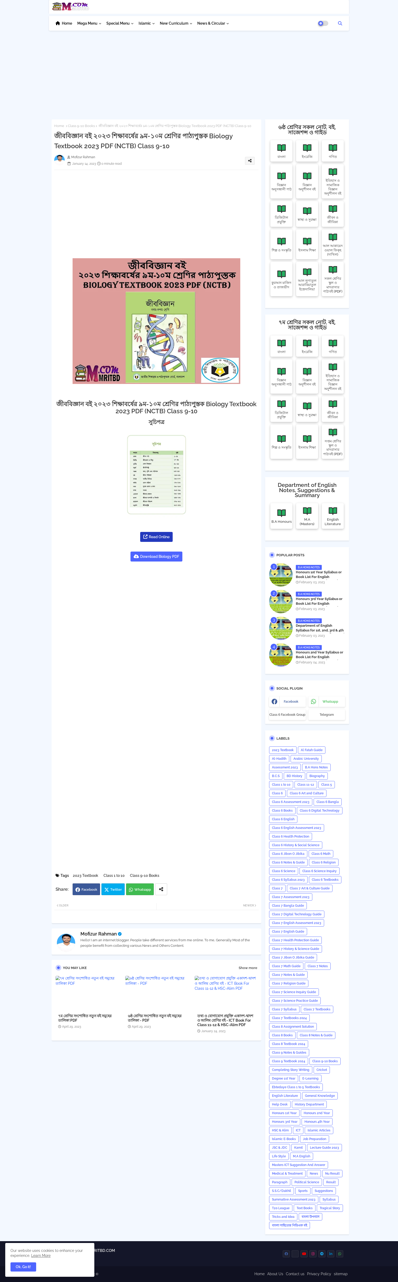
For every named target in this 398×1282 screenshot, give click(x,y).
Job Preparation (314, 1139)
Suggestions (324, 1191)
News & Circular (211, 23)
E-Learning (310, 1078)
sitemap (341, 1274)
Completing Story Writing (290, 1070)
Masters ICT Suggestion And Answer (298, 1165)
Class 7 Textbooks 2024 (289, 1018)
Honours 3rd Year (284, 1122)
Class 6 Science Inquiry (319, 871)
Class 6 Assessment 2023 (290, 802)
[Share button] (161, 889)
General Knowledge (320, 1096)
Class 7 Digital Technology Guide (296, 914)
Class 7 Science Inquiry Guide (294, 992)
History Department (309, 1104)
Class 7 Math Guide (286, 966)
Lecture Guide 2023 (324, 1147)
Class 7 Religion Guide (289, 983)
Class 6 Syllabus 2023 (288, 880)
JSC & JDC (279, 1147)
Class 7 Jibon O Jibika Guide (293, 957)
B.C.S (276, 776)
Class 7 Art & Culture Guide (310, 888)
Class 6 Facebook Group (287, 715)
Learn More (41, 1255)
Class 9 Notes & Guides (289, 1052)
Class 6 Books (282, 810)
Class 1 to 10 (114, 875)
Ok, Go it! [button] (23, 1267)
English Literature (285, 1096)
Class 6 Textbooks (325, 880)
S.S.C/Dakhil (281, 1191)
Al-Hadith (279, 759)
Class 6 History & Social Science (295, 845)
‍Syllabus (329, 1199)
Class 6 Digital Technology (320, 810)
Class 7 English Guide (288, 931)
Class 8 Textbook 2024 (288, 1044)
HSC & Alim (280, 1130)
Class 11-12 (305, 784)
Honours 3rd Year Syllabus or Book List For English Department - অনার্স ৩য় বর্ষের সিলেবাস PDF (319, 606)
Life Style (279, 1156)
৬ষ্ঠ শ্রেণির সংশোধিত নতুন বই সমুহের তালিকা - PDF (155, 1018)
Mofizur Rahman (98, 934)
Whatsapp (142, 890)
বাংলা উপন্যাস (310, 1217)
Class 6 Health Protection (290, 836)
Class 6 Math (321, 854)
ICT (298, 1130)
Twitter (116, 890)
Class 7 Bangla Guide (288, 905)
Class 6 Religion (324, 862)
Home (67, 23)
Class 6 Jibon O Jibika (288, 854)
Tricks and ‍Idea (283, 1217)
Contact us (295, 1274)
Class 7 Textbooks (317, 1009)
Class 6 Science (283, 871)
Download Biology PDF (159, 556)
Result (331, 1182)
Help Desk (280, 1104)
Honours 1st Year (284, 1113)
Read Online (159, 537)
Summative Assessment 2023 (293, 1199)
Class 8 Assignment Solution (293, 1026)
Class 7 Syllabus (284, 1009)
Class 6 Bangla (328, 802)
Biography (317, 776)
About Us (275, 1274)
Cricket (322, 1070)
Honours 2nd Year (317, 1113)
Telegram (327, 715)
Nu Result (332, 1173)
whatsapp (330, 701)
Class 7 (277, 888)
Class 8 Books (282, 1035)
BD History (294, 776)
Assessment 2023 (285, 767)
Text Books (305, 1208)
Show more (248, 968)
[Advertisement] (199, 72)
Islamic (145, 23)
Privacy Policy (319, 1274)
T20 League (281, 1208)
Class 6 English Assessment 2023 (296, 828)
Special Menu (118, 23)
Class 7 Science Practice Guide (295, 1001)
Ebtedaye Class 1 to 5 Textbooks (296, 1087)
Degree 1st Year (283, 1078)
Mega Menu (87, 23)
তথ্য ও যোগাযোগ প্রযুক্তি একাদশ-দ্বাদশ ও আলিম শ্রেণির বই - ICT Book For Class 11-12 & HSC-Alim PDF (225, 1020)
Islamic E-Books (284, 1139)
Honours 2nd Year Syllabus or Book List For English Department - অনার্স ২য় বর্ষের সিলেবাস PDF (319, 659)
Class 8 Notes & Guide (316, 1035)
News (314, 1173)
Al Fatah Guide (312, 750)
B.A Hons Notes (316, 767)
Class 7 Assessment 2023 (290, 897)
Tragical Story (330, 1208)
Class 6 (277, 793)
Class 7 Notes (318, 966)
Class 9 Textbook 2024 (288, 1061)
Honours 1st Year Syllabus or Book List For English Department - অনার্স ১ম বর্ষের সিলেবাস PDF (319, 579)
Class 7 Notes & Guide (288, 975)
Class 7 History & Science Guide (295, 949)
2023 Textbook (85, 875)
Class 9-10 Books (81, 126)
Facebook (89, 890)
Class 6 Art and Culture (307, 793)
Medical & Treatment (287, 1173)
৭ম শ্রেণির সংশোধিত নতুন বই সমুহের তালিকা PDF (85, 1018)
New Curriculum (174, 23)
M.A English (301, 1156)
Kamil (298, 1147)
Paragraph (279, 1182)
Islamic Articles (319, 1130)
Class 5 (326, 784)
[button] (340, 23)
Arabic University (306, 759)
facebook (291, 701)
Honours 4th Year (317, 1122)
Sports (303, 1191)
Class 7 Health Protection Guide (295, 940)
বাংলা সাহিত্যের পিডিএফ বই (289, 1225)
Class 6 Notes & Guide (288, 862)
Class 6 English (283, 819)
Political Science (307, 1182)
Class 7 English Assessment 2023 (296, 923)
